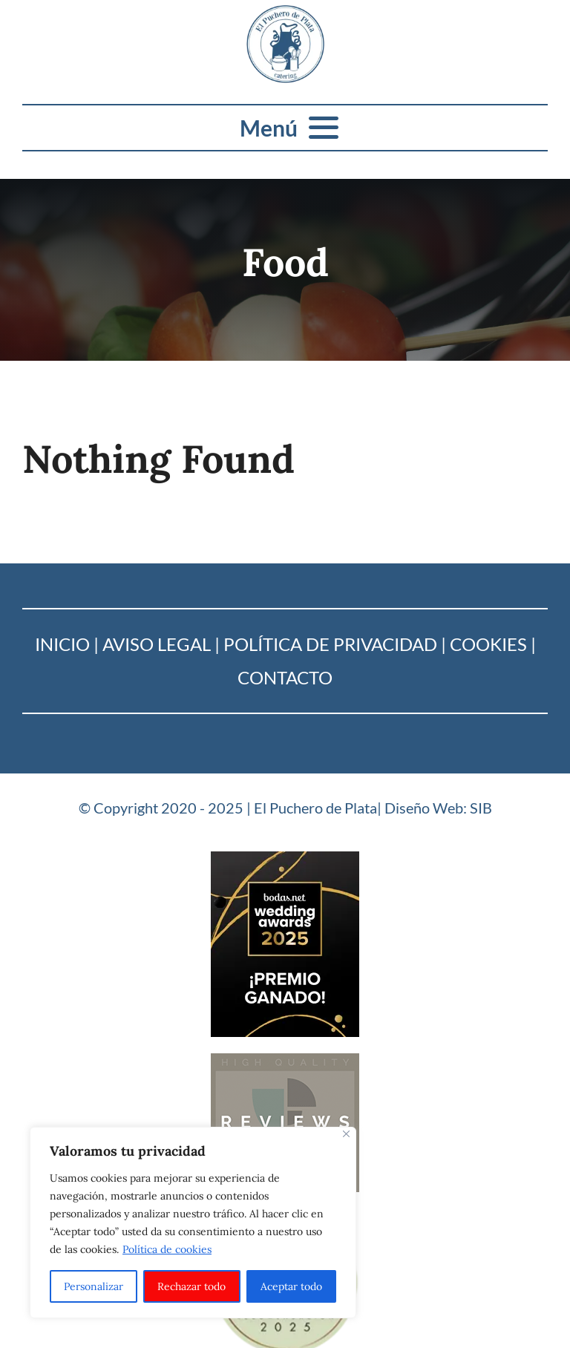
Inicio (62, 644)
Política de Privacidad (330, 644)
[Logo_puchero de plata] (285, 11)
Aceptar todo (291, 1286)
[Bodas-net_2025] (285, 857)
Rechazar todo (191, 1286)
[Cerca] (346, 1134)
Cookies (488, 644)
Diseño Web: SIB (438, 808)
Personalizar (93, 1286)
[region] (193, 1222)
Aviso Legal (156, 644)
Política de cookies (167, 1249)
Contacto (285, 677)
